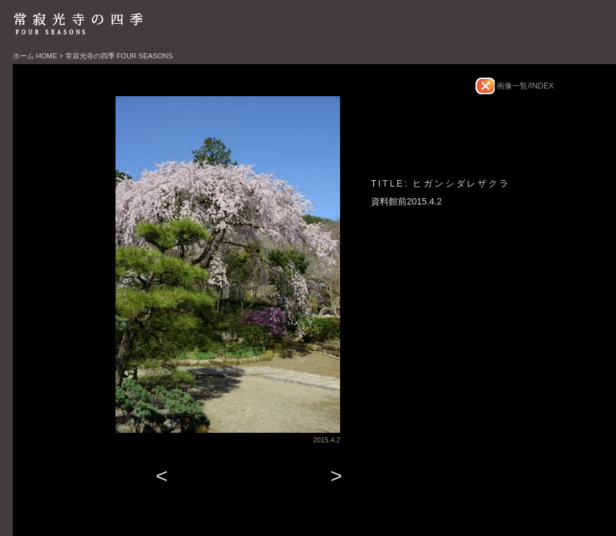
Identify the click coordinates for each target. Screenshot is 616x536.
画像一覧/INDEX (524, 85)
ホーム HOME (35, 56)
